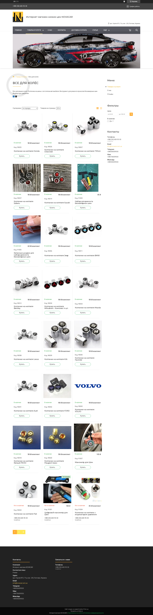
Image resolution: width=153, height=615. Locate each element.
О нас (50, 30)
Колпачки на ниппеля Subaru (23, 202)
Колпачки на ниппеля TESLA (88, 151)
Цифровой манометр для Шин (56, 514)
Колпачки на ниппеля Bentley (23, 307)
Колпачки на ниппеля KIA (55, 359)
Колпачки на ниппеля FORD (56, 411)
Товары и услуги (34, 30)
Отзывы (110, 94)
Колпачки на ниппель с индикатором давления (86, 514)
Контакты (62, 30)
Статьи (95, 30)
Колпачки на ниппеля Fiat (25, 514)
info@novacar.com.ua (114, 146)
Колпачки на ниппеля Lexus (26, 359)
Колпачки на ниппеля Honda (27, 151)
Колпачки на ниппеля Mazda (88, 308)
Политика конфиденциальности (94, 613)
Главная (18, 30)
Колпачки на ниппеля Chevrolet (54, 151)
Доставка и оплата (79, 30)
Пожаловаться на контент (75, 613)
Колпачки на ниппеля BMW (87, 256)
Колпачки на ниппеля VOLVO (84, 410)
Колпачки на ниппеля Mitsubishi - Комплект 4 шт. (56, 307)
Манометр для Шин (84, 462)
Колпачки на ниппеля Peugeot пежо (54, 462)
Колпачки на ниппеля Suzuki (57, 203)
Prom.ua (86, 609)
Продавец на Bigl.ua (76, 611)
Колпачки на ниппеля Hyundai (84, 359)
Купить (22, 156)
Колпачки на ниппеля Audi (26, 411)
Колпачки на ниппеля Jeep (56, 256)
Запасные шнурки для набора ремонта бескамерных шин (24, 255)
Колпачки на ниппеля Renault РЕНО (23, 462)
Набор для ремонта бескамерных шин (84, 202)
